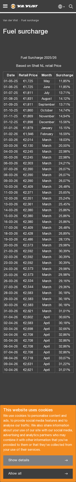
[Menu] (5, 6)
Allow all (14, 473)
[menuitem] (28, 20)
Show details (18, 460)
